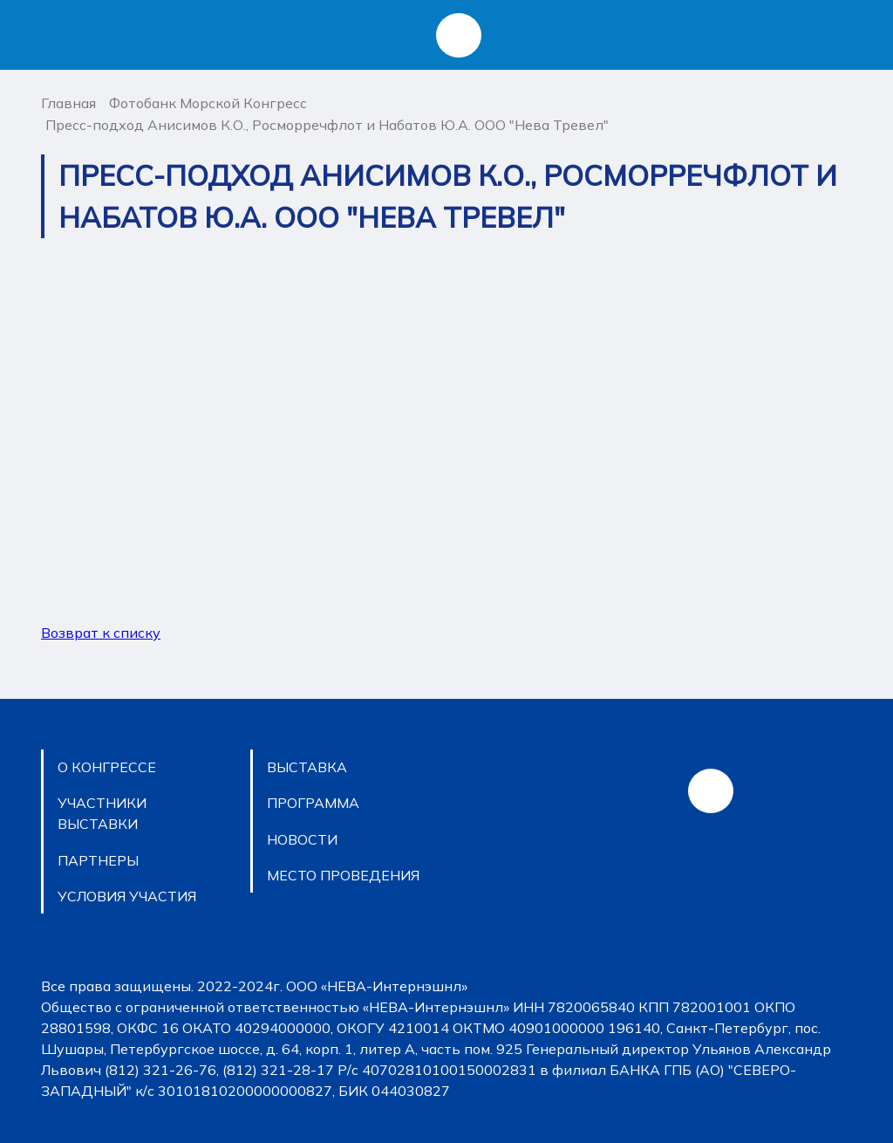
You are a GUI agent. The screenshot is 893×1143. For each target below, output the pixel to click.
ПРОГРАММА (313, 802)
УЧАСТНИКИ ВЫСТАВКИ (102, 813)
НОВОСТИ (302, 839)
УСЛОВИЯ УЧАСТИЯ (127, 896)
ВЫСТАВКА (307, 767)
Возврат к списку (100, 632)
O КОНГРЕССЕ (107, 767)
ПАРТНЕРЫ (98, 860)
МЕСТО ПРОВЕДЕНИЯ (343, 875)
